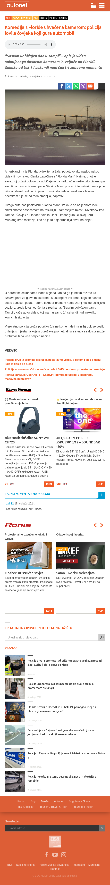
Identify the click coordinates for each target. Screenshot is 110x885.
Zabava (16, 17)
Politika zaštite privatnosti (54, 864)
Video (8, 17)
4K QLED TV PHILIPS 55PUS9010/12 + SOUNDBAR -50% (78, 442)
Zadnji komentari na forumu (27, 493)
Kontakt (55, 868)
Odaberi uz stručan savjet (24, 573)
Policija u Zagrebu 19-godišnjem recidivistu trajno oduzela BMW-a (66, 755)
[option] (29, 442)
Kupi (49, 484)
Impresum (79, 864)
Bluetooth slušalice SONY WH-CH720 (27, 440)
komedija (63, 17)
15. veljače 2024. (24, 503)
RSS (10, 864)
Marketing (94, 864)
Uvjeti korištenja (25, 864)
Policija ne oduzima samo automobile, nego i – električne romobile (62, 778)
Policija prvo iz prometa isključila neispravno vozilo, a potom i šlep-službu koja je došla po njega (65, 662)
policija (53, 17)
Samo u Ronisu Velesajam (75, 573)
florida (43, 17)
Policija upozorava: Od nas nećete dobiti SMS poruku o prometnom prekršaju (55, 369)
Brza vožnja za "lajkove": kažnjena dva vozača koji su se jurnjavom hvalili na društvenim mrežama (61, 732)
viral (36, 17)
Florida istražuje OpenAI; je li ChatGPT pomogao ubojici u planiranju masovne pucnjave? (62, 709)
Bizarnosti (26, 17)
